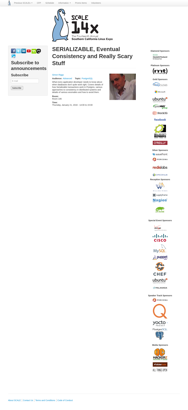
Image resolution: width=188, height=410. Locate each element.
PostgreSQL (87, 78)
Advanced (67, 78)
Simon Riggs (58, 75)
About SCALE (14, 400)
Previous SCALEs (23, 3)
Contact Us (28, 400)
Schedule (49, 3)
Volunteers (96, 3)
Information (64, 3)
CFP (39, 3)
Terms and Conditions (45, 400)
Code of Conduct (65, 400)
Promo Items (81, 3)
